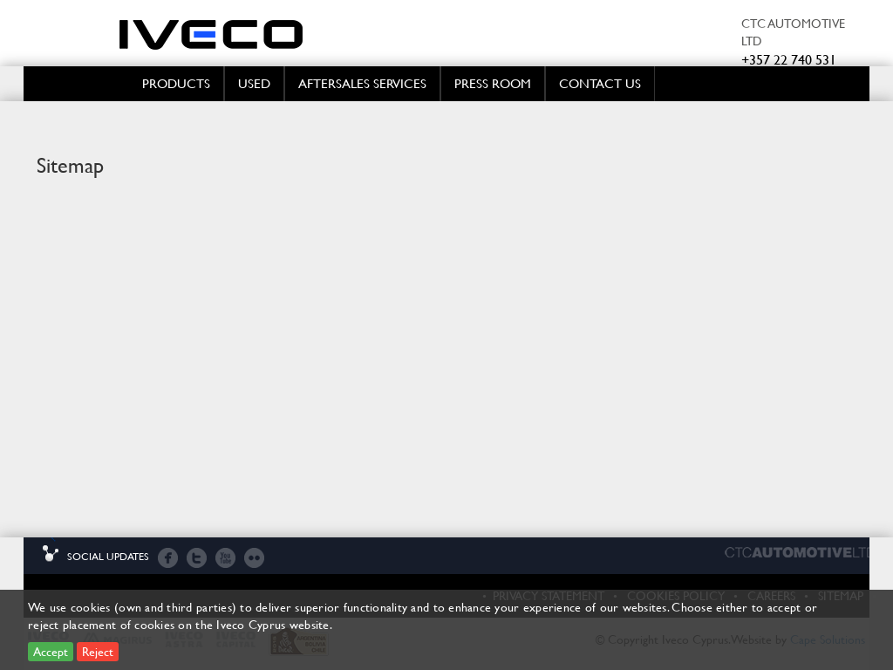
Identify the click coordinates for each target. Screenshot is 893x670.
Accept (50, 651)
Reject (97, 651)
